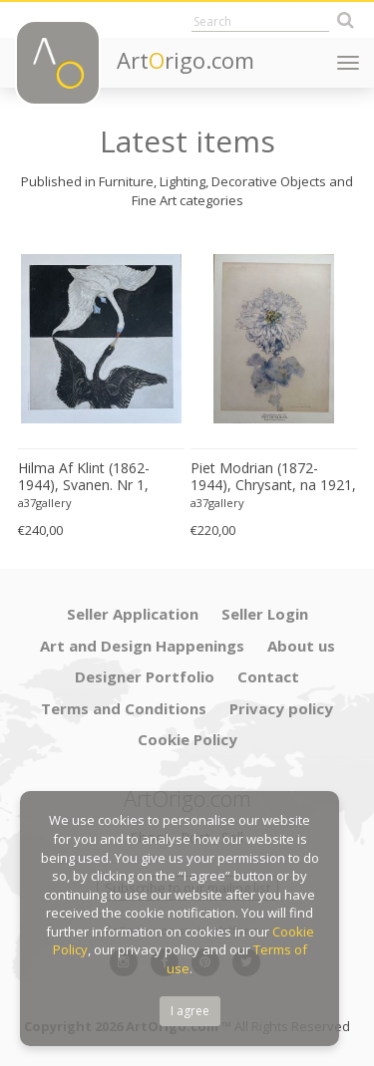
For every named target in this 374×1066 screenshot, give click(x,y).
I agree (190, 1010)
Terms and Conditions (123, 708)
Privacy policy (281, 708)
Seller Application (132, 614)
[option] (101, 389)
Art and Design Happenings (142, 646)
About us (301, 646)
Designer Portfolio (144, 676)
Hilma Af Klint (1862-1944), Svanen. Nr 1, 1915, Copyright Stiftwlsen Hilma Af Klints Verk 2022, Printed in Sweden (98, 477)
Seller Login (264, 614)
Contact (268, 676)
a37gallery (45, 502)
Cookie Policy (187, 739)
